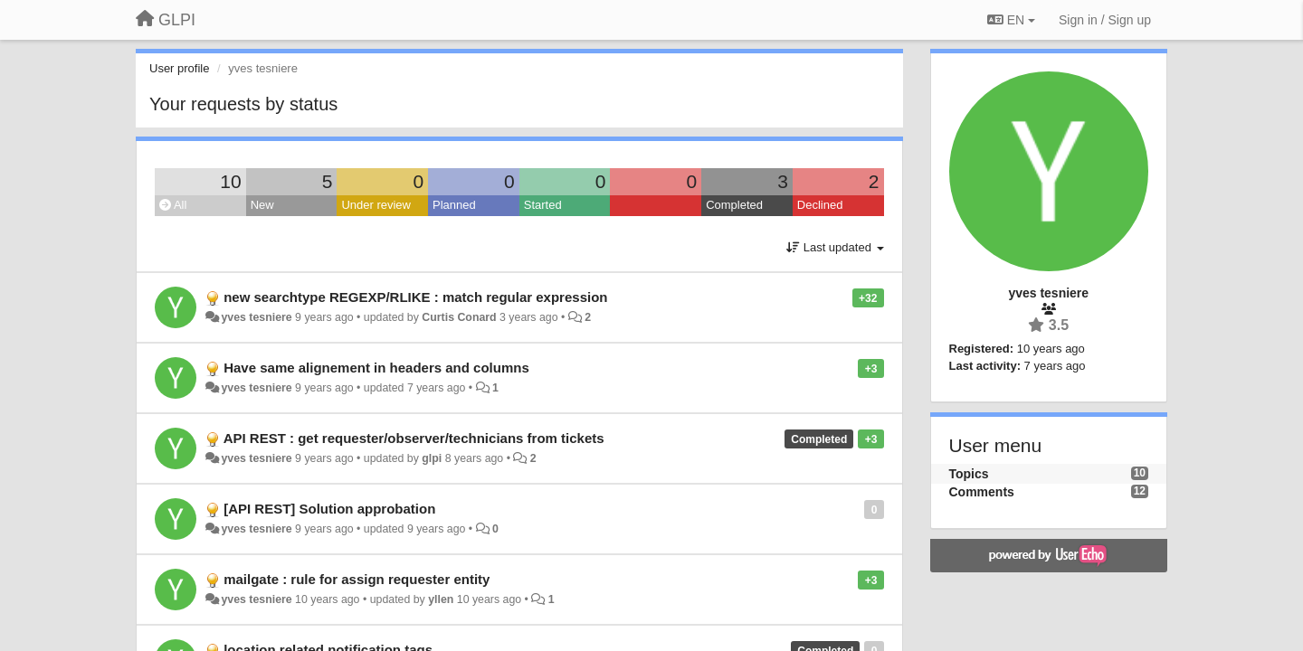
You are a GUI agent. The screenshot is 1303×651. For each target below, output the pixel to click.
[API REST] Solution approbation (329, 508)
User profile (179, 68)
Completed (734, 205)
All (172, 205)
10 (230, 181)
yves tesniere (256, 317)
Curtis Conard (459, 317)
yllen (440, 599)
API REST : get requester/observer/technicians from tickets (414, 438)
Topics (969, 474)
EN (1011, 20)
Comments (981, 492)
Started (543, 205)
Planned (454, 205)
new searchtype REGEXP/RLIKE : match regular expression (415, 297)
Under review (376, 205)
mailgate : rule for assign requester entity (357, 579)
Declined (820, 205)
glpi (432, 458)
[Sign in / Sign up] (1104, 20)
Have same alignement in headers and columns (376, 367)
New (262, 205)
